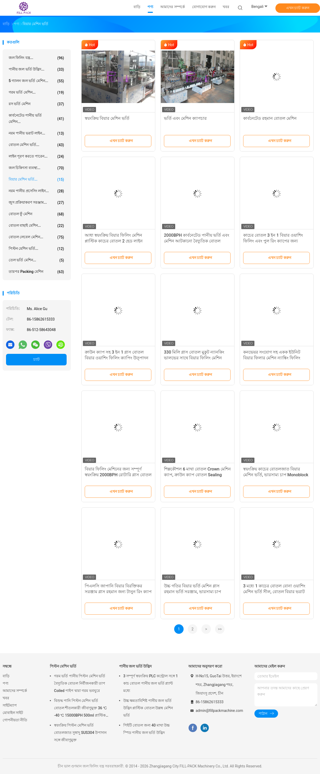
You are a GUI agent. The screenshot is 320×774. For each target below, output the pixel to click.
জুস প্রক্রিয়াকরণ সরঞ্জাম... (36, 202)
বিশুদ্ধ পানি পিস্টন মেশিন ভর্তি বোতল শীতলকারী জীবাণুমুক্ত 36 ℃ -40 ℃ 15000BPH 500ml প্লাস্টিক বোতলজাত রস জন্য (80, 709)
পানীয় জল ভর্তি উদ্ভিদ (135, 666)
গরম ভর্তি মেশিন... (36, 92)
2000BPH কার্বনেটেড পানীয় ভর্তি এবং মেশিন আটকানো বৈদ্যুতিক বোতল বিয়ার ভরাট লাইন (196, 241)
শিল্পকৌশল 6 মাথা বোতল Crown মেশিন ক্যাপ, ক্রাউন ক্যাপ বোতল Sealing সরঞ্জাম (197, 475)
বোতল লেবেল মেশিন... (36, 237)
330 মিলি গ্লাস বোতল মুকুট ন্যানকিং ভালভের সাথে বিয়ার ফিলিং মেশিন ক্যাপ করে (194, 358)
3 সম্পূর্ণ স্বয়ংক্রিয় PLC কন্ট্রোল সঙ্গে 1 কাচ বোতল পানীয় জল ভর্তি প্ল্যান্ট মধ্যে (150, 683)
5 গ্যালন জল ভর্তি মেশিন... (36, 81)
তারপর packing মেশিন (36, 271)
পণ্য (5, 683)
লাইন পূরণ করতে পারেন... (36, 156)
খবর (6, 698)
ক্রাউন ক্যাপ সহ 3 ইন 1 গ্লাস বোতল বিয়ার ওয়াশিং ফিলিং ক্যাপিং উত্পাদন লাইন (116, 358)
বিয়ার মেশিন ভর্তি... (36, 179)
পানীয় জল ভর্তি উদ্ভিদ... (36, 69)
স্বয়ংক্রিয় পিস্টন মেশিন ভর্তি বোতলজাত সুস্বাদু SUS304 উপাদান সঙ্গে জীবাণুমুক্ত (80, 732)
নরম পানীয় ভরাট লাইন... (36, 133)
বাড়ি (6, 676)
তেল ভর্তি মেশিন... (36, 260)
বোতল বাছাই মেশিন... (36, 225)
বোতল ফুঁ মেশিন (36, 214)
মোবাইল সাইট (13, 713)
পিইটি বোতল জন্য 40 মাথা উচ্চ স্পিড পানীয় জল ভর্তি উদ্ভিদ (146, 729)
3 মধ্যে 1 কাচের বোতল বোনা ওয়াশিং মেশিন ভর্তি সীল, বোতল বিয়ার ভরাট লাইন (274, 591)
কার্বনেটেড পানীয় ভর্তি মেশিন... (36, 118)
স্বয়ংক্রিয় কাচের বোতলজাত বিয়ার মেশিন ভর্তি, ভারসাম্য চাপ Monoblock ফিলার (275, 475)
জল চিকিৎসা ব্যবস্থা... (36, 168)
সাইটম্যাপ (10, 705)
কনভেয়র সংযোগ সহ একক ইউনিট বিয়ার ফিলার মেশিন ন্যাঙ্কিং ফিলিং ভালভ (271, 358)
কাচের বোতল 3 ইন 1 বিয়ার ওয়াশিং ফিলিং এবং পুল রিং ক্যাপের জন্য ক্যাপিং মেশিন (273, 241)
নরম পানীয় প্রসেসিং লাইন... (36, 191)
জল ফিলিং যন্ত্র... (36, 58)
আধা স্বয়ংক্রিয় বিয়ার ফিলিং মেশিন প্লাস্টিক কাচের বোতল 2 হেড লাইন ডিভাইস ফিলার (114, 241)
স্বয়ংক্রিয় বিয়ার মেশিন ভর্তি (107, 118)
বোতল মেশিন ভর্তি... (36, 145)
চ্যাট (36, 359)
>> (220, 629)
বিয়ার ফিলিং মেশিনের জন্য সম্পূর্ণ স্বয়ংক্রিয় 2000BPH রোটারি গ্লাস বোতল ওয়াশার (118, 475)
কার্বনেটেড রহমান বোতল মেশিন (270, 118)
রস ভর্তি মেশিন (36, 104)
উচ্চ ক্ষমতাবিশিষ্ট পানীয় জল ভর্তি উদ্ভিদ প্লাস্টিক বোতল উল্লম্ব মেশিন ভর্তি (148, 708)
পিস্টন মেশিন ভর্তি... (36, 248)
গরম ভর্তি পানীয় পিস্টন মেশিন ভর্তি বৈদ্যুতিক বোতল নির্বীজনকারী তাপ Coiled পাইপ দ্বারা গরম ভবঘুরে (79, 683)
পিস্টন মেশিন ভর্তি (63, 666)
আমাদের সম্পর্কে (15, 691)
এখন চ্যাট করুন (297, 8)
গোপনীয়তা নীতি (15, 720)
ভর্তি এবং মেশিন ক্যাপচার (185, 118)
